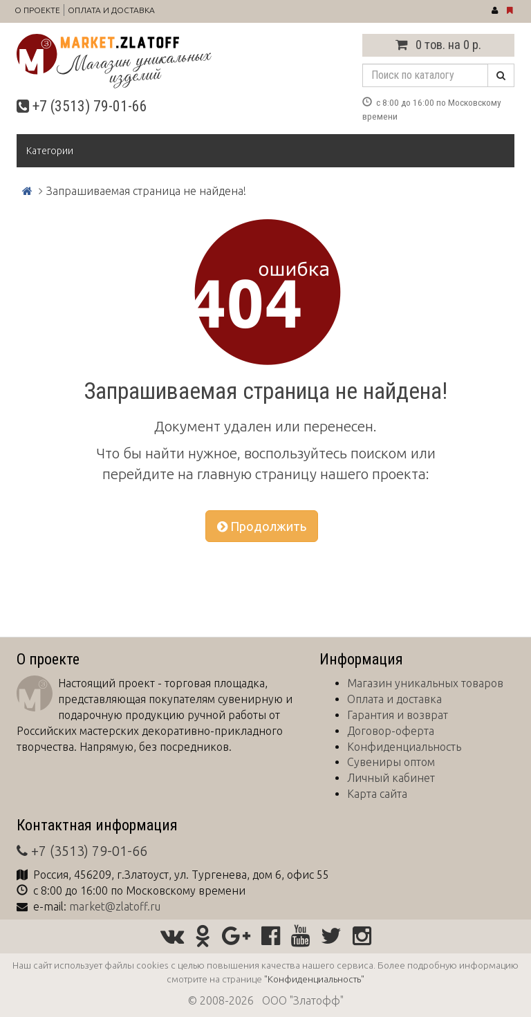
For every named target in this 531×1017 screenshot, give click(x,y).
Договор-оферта (390, 731)
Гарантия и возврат (397, 715)
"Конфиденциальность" (314, 979)
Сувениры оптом (391, 762)
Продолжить (261, 526)
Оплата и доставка (111, 10)
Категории (49, 150)
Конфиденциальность (404, 746)
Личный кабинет (391, 778)
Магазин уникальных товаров (425, 683)
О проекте (37, 10)
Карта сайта (377, 793)
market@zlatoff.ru (114, 906)
